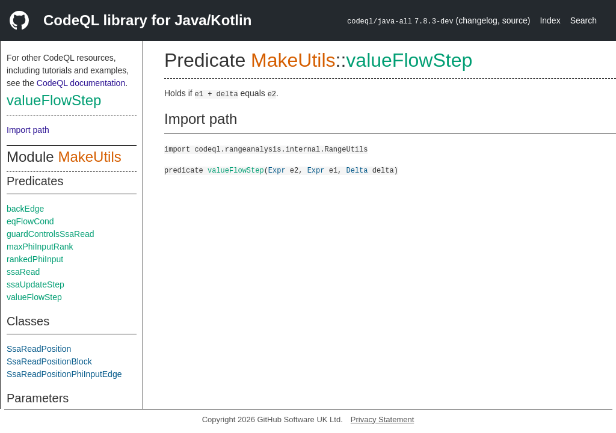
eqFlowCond (30, 221)
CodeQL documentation (81, 83)
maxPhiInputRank (40, 246)
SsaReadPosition (39, 349)
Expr (277, 170)
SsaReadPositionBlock (49, 361)
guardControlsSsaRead (50, 234)
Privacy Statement (382, 419)
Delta (357, 170)
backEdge (25, 208)
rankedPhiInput (35, 259)
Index (550, 20)
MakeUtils (89, 157)
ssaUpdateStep (35, 284)
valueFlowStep (54, 100)
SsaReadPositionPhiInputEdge (64, 374)
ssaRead (23, 272)
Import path (28, 130)
